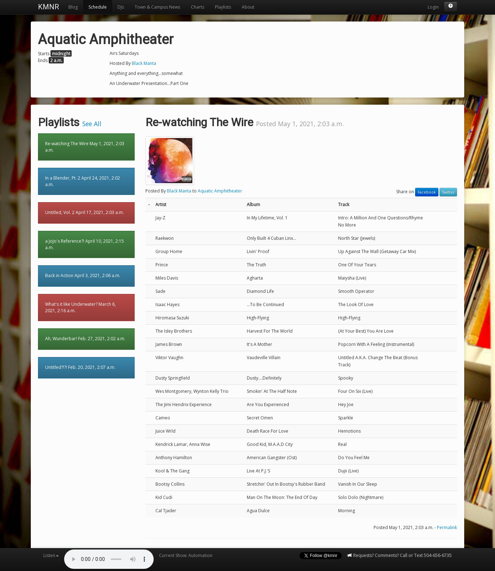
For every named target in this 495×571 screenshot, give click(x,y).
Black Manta (144, 63)
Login (433, 7)
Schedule (97, 7)
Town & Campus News (157, 7)
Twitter (448, 192)
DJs (120, 7)
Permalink (447, 527)
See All (91, 123)
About (248, 7)
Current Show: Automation (185, 555)
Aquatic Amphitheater (220, 191)
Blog (73, 7)
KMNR (48, 7)
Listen (51, 555)
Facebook (427, 192)
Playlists (223, 7)
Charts (197, 7)
